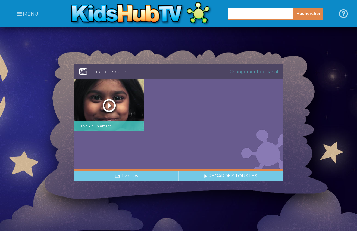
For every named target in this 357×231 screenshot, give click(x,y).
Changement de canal (254, 71)
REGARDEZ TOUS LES (231, 175)
